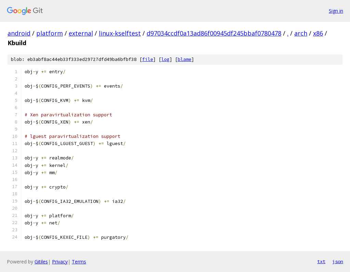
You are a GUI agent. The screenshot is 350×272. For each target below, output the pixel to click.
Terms (79, 261)
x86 (318, 33)
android (19, 33)
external (81, 33)
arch (300, 33)
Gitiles (41, 261)
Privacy (60, 261)
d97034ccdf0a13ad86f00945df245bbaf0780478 (214, 33)
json (337, 261)
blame (184, 59)
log (165, 59)
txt (321, 261)
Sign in (336, 11)
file (147, 59)
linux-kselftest (120, 33)
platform (49, 33)
